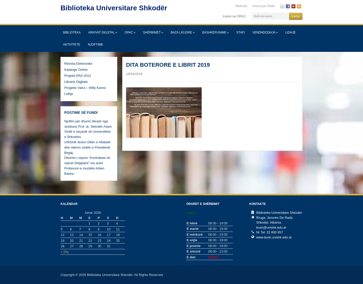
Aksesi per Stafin (263, 6)
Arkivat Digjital (102, 32)
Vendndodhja (265, 32)
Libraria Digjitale (76, 82)
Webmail (241, 6)
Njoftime (95, 44)
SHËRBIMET (153, 32)
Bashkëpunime (215, 32)
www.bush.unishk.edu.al (273, 237)
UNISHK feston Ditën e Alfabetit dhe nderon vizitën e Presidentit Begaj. (87, 147)
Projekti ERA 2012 (77, 76)
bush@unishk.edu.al (271, 227)
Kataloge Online (76, 70)
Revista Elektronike (78, 63)
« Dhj (64, 252)
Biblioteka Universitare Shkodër (113, 8)
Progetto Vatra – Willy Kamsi (85, 88)
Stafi (240, 32)
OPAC (130, 32)
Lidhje (290, 32)
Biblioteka (72, 32)
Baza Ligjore (183, 32)
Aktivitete (71, 44)
